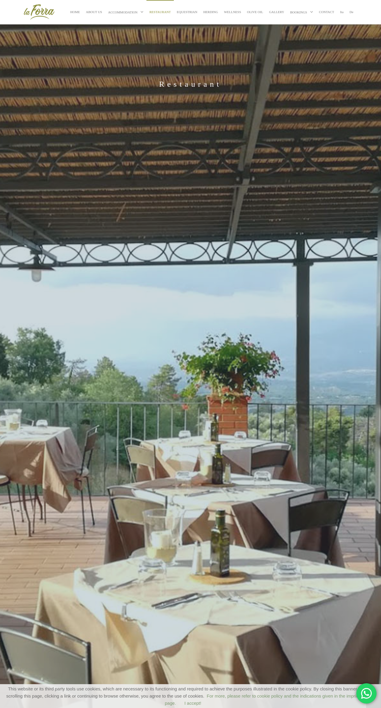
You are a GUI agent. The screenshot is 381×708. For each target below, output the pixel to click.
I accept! (193, 703)
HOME (75, 12)
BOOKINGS (298, 12)
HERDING (210, 12)
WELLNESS (232, 12)
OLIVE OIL (255, 12)
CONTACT (326, 12)
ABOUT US (94, 12)
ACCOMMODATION (123, 12)
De (351, 12)
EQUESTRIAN (187, 12)
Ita (342, 12)
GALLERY (276, 12)
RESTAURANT (160, 12)
